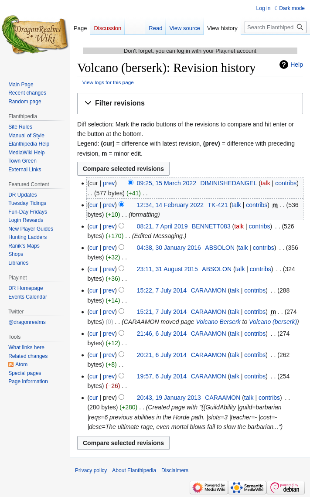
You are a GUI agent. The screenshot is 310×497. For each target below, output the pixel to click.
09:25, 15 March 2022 (166, 183)
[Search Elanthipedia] (276, 27)
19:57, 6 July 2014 (162, 376)
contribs (285, 183)
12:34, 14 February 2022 (170, 204)
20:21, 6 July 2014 (162, 354)
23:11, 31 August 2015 (167, 269)
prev (109, 183)
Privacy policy (91, 470)
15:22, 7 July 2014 (162, 290)
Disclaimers (174, 470)
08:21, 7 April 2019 (162, 226)
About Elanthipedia (134, 470)
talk (265, 183)
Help (296, 64)
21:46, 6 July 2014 (162, 333)
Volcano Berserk (218, 321)
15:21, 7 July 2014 (162, 311)
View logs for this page (108, 82)
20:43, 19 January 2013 (169, 397)
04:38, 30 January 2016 (169, 247)
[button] (190, 103)
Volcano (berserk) (273, 321)
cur (93, 204)
